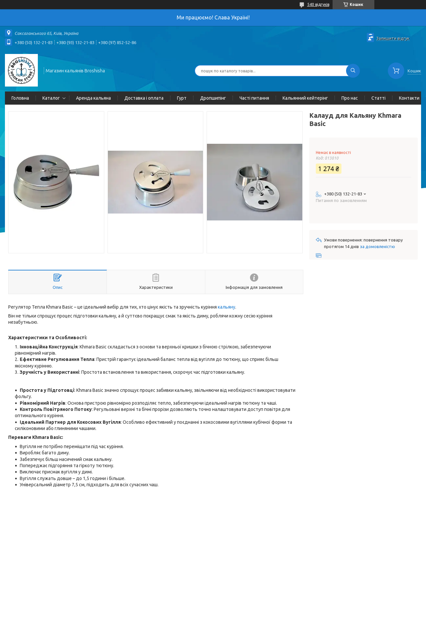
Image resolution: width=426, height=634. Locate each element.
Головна (20, 98)
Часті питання (254, 98)
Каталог (51, 98)
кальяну (226, 307)
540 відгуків (318, 4)
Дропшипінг (213, 98)
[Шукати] (353, 71)
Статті (378, 98)
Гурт (182, 98)
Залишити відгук (393, 38)
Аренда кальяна (93, 98)
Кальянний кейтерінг (305, 98)
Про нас (349, 98)
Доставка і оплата (143, 98)
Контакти (409, 98)
